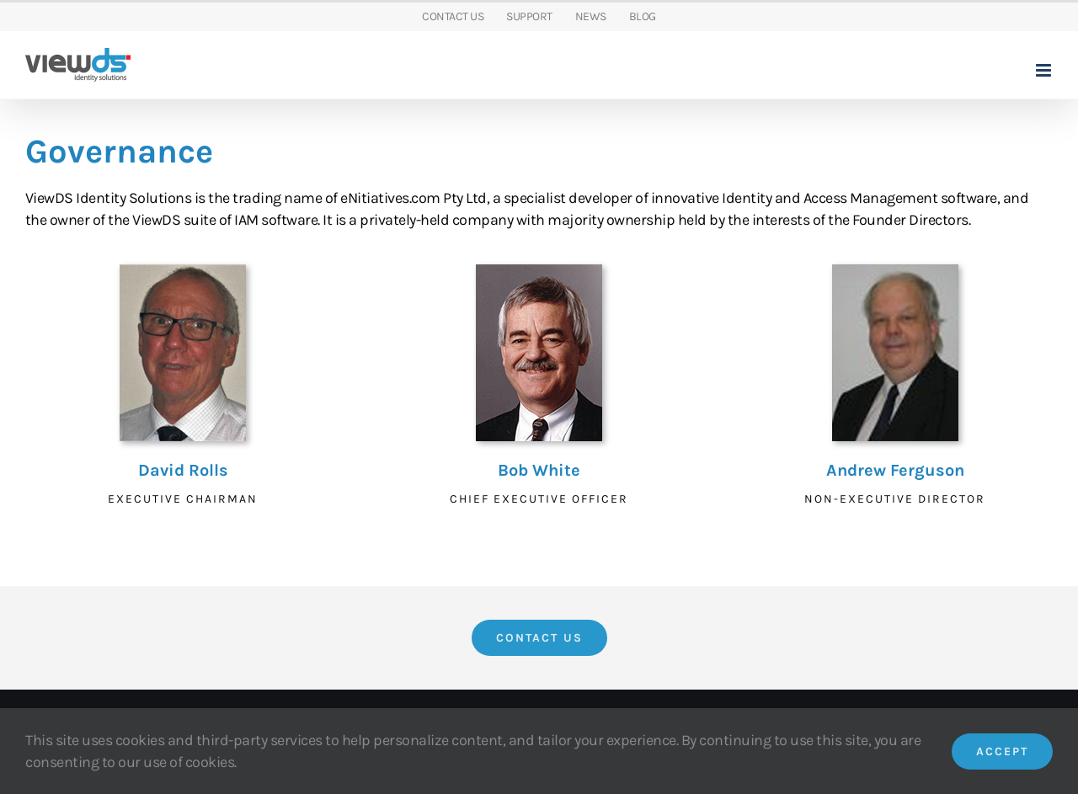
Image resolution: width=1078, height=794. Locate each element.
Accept (1002, 751)
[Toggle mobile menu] (1045, 70)
